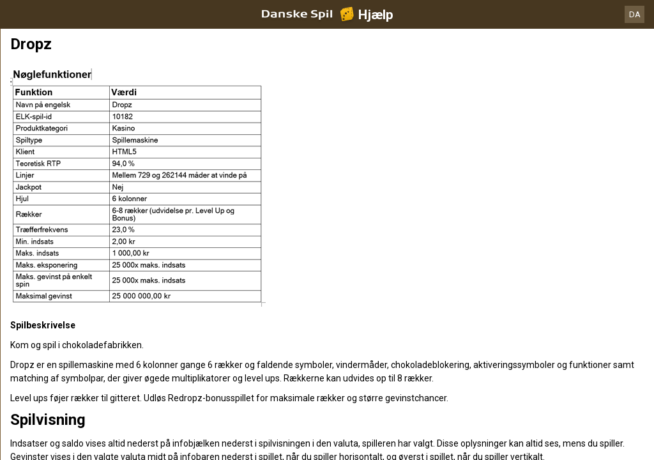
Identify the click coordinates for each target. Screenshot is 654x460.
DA (635, 14)
